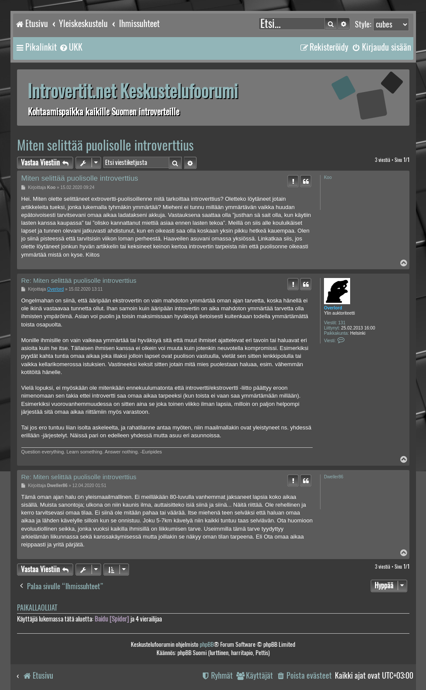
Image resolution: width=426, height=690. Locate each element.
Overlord (333, 308)
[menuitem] (70, 47)
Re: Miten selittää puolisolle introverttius (78, 280)
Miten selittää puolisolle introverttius (105, 145)
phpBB (207, 644)
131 (342, 322)
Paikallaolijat (37, 607)
